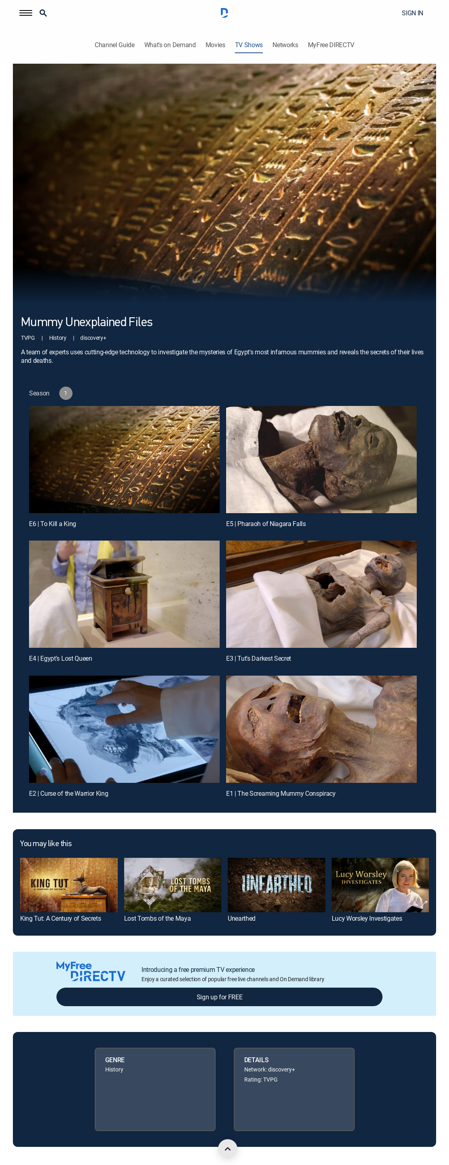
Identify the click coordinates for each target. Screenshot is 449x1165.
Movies (215, 45)
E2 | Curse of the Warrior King (68, 793)
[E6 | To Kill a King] (124, 459)
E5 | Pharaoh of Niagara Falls (266, 523)
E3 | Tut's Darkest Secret (258, 658)
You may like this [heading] (45, 844)
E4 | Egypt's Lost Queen (60, 658)
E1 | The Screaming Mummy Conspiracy (281, 793)
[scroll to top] (228, 1149)
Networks (285, 45)
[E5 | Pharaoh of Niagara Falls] (321, 459)
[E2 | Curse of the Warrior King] (124, 729)
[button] (25, 12)
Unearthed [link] (242, 918)
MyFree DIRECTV (331, 45)
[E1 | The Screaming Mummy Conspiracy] (321, 729)
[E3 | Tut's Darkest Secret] (321, 594)
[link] (69, 885)
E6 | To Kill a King (52, 523)
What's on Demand (170, 45)
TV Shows (249, 45)
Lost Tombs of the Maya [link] (157, 918)
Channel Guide (115, 45)
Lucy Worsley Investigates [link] (367, 918)
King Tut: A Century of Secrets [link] (60, 918)
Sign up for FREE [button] (220, 996)
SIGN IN (412, 12)
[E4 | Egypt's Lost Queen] (124, 594)
